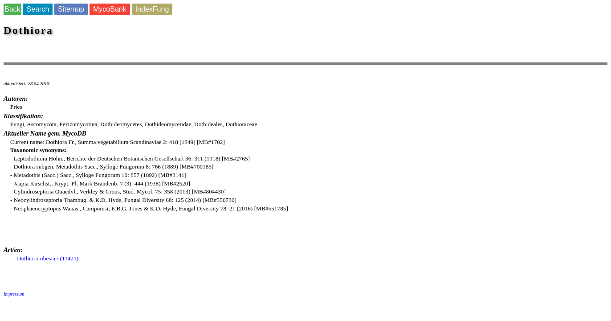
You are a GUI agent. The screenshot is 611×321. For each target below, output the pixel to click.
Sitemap (71, 9)
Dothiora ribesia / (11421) (47, 258)
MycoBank (109, 9)
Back (12, 9)
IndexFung (152, 9)
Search (38, 9)
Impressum (14, 294)
